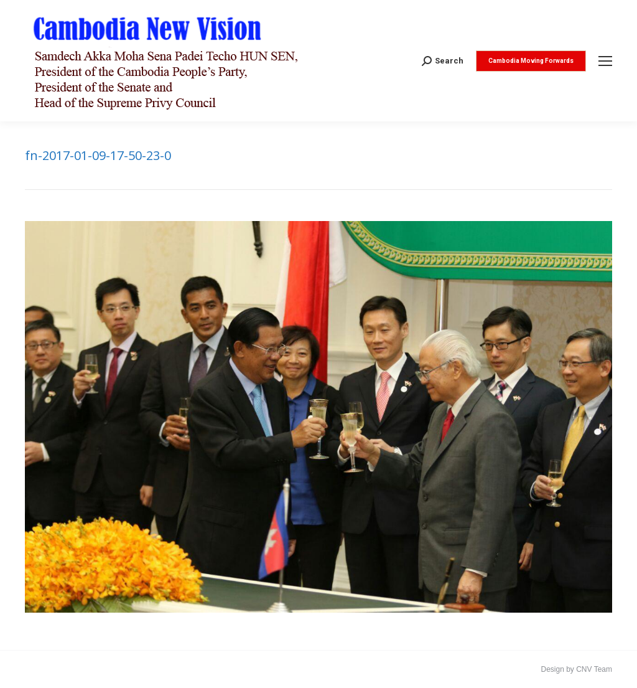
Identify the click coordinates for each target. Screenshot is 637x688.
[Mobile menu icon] (605, 61)
